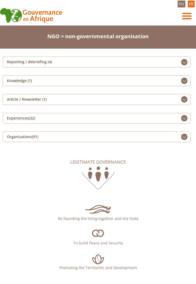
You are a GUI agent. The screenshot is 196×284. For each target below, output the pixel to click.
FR (191, 3)
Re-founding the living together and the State (98, 218)
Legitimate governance (98, 162)
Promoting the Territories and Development (98, 267)
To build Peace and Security (98, 242)
